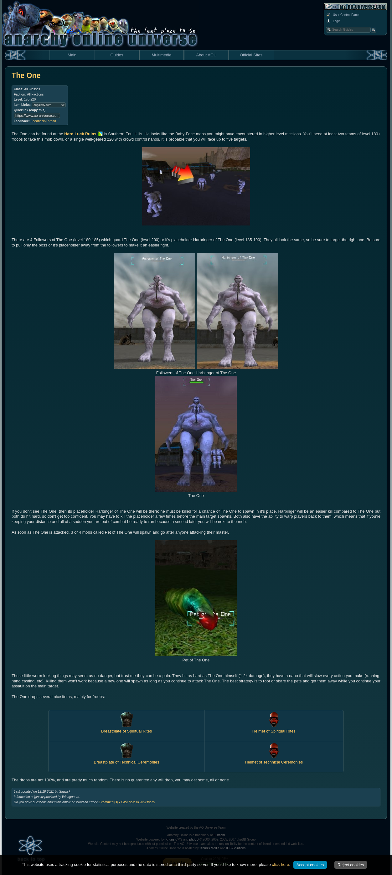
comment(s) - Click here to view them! (126, 802)
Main (72, 55)
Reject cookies (351, 864)
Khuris (170, 839)
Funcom (219, 835)
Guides (116, 55)
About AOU (206, 55)
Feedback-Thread (43, 121)
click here (280, 864)
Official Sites (251, 55)
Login (333, 21)
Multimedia (162, 55)
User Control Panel (342, 15)
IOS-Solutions (236, 848)
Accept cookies (310, 864)
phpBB (194, 839)
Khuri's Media (209, 848)
